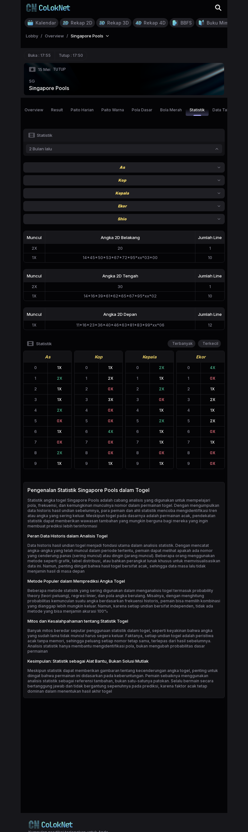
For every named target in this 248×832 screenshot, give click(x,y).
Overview (34, 109)
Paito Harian (82, 109)
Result (57, 109)
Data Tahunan (225, 109)
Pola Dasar (142, 109)
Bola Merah (171, 109)
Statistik (197, 111)
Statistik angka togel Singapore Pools (63, 500)
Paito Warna (112, 109)
